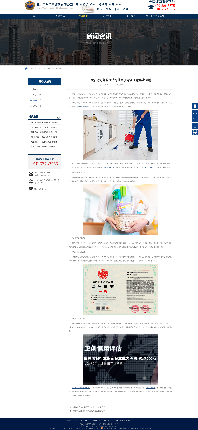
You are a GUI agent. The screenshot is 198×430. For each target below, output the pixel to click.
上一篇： (85, 407)
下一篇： (85, 411)
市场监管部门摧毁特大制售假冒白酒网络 (47, 147)
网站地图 (130, 428)
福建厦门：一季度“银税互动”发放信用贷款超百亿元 (51, 142)
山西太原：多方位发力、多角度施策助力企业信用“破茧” (53, 127)
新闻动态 (59, 68)
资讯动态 (50, 68)
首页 (35, 16)
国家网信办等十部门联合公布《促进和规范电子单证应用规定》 (55, 132)
